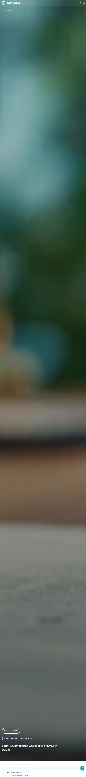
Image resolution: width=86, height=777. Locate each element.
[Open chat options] (81, 772)
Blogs (11, 10)
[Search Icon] (80, 3)
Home (4, 10)
